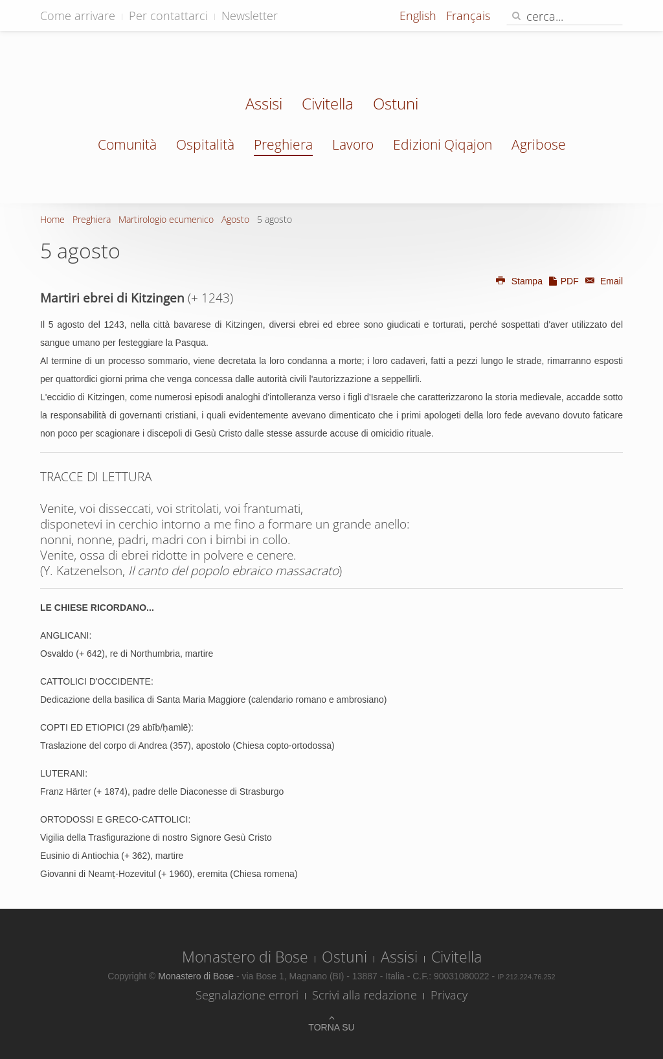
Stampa (518, 281)
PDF (563, 281)
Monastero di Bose (245, 957)
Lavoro (353, 144)
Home (52, 219)
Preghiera (283, 144)
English (419, 15)
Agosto (235, 219)
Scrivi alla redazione (364, 995)
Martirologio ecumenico (166, 219)
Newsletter (249, 15)
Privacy (449, 995)
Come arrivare (77, 15)
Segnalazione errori (247, 995)
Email (602, 281)
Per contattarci (168, 15)
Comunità (127, 144)
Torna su (331, 1027)
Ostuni (395, 105)
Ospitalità (205, 144)
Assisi (263, 105)
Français (468, 15)
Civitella (328, 105)
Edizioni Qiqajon (442, 144)
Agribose (538, 144)
